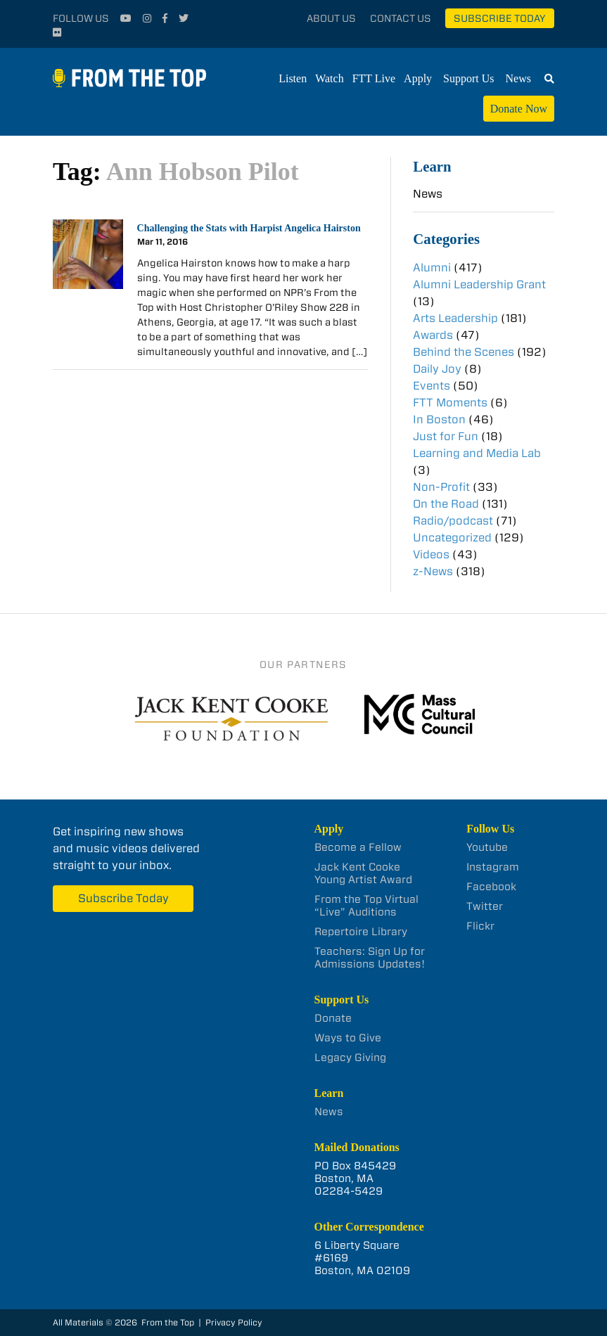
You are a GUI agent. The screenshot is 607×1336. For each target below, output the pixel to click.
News (518, 78)
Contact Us (400, 18)
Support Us (468, 78)
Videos (431, 554)
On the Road (446, 503)
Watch (329, 78)
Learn (432, 166)
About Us (331, 18)
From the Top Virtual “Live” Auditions (366, 905)
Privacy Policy (233, 1322)
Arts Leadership (455, 318)
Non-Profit (441, 487)
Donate (333, 1018)
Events (431, 385)
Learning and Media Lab (477, 453)
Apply (418, 78)
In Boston (439, 419)
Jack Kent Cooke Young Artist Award (363, 873)
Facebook (491, 886)
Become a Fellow (358, 847)
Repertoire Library (360, 931)
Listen (293, 78)
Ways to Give (347, 1038)
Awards (433, 335)
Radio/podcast (453, 520)
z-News (433, 571)
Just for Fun (445, 436)
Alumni (432, 267)
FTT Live (373, 78)
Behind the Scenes (463, 352)
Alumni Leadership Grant (479, 284)
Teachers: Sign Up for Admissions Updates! (369, 957)
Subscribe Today (500, 18)
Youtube (487, 847)
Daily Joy (437, 368)
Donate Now (518, 109)
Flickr (480, 926)
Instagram (492, 867)
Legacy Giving (350, 1057)
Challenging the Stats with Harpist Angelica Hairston (249, 228)
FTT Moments (450, 402)
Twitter (484, 906)
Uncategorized (452, 537)
